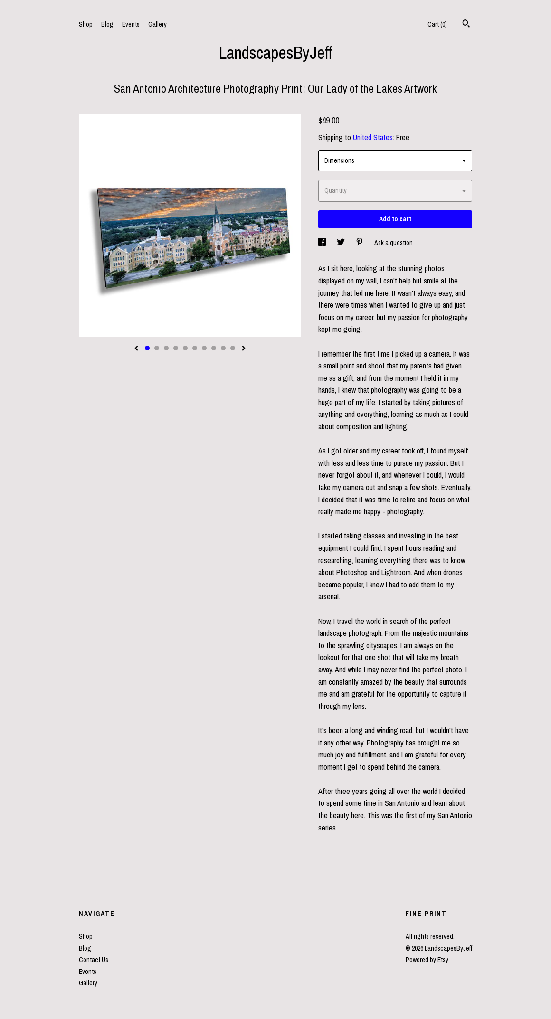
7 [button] (204, 348)
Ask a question (393, 242)
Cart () (437, 24)
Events (131, 24)
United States (373, 137)
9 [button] (223, 348)
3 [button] (166, 348)
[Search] (466, 24)
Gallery (157, 24)
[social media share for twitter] (341, 242)
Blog (107, 24)
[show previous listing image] (136, 349)
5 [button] (185, 348)
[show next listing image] (243, 349)
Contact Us (93, 959)
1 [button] (147, 348)
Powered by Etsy (427, 959)
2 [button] (156, 348)
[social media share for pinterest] (360, 242)
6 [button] (194, 348)
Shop (86, 24)
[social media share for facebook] (322, 242)
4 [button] (175, 348)
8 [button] (213, 348)
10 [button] (232, 348)
